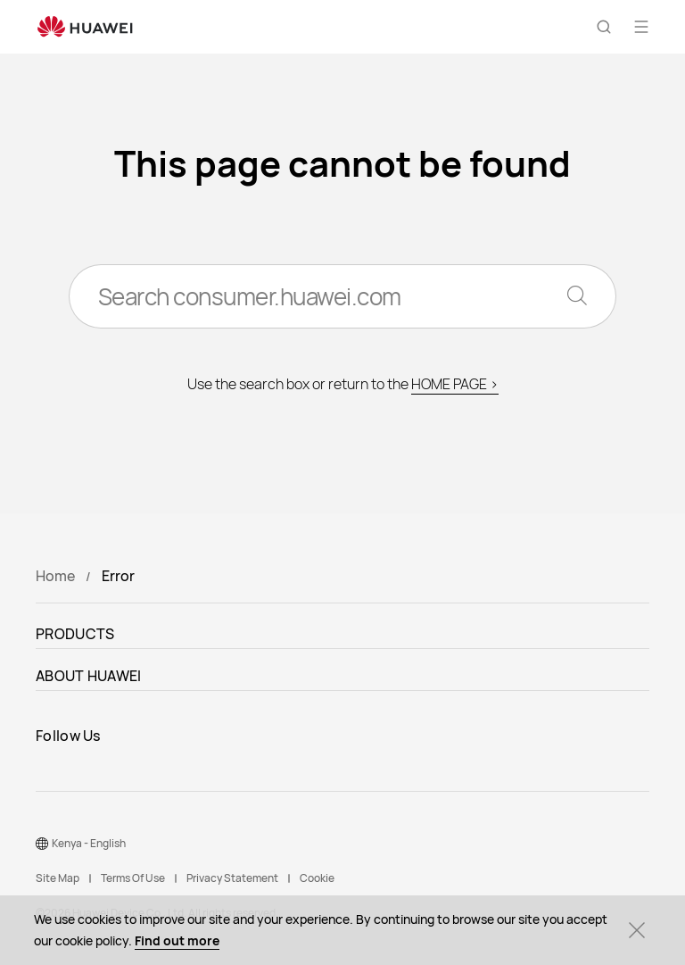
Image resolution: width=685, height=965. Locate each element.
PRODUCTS (75, 634)
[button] (604, 27)
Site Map (57, 878)
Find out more (177, 940)
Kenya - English (89, 843)
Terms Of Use (133, 878)
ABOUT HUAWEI (89, 676)
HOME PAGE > (455, 384)
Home (55, 576)
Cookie (317, 878)
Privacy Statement (232, 878)
